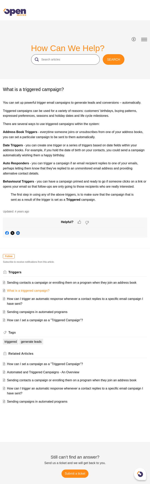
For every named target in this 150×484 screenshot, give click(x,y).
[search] (65, 59)
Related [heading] (20, 353)
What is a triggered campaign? (28, 290)
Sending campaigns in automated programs (37, 312)
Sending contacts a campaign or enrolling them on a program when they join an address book (72, 282)
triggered (10, 341)
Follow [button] (8, 256)
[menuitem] (133, 39)
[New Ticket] (75, 473)
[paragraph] (75, 151)
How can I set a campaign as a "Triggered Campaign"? (45, 320)
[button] (133, 39)
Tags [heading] (12, 332)
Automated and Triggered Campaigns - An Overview (43, 372)
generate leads (31, 341)
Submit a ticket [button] (75, 473)
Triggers (14, 272)
